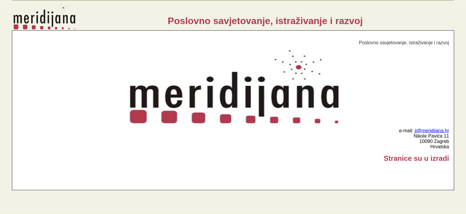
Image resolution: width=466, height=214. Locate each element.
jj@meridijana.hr (432, 130)
